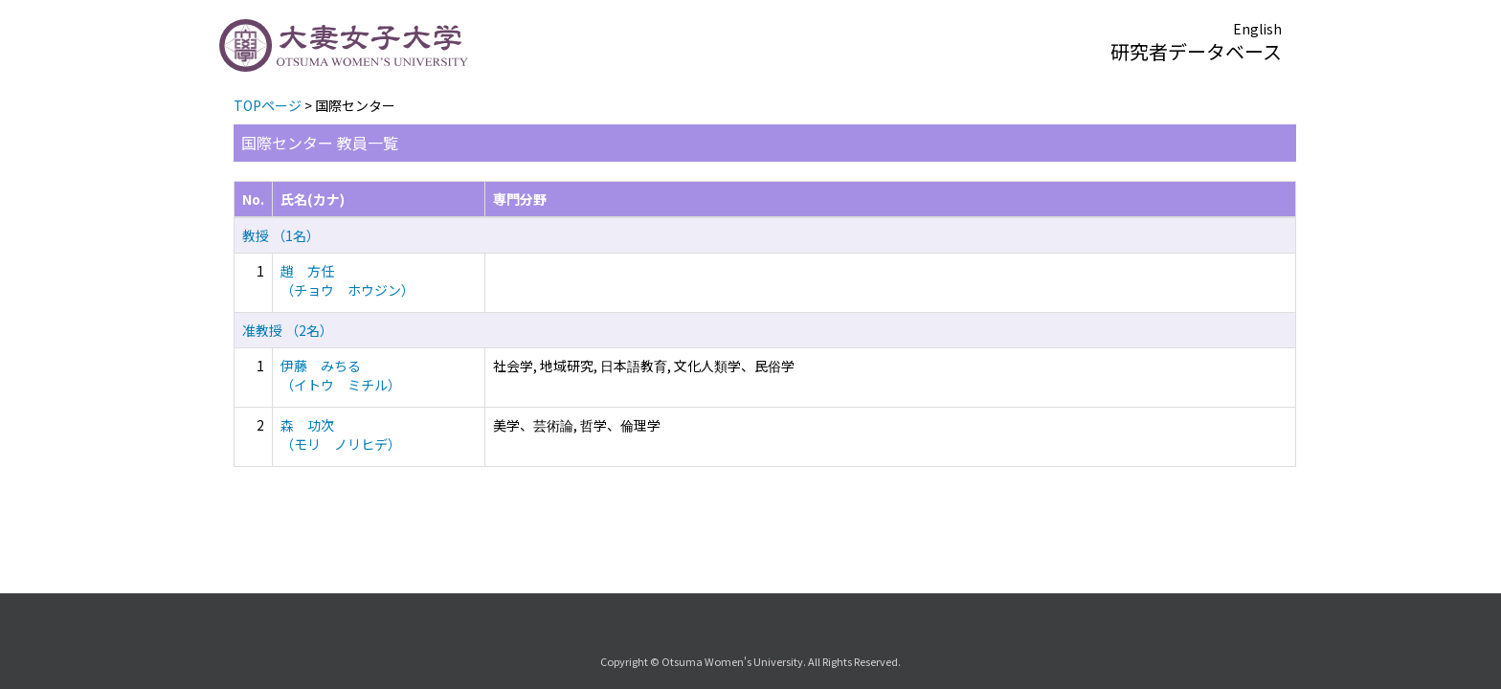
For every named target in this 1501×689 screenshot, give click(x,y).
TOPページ (268, 105)
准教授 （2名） (287, 330)
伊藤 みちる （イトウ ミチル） (340, 375)
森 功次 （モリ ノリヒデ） (340, 434)
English (1257, 28)
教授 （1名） (281, 235)
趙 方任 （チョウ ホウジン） (347, 280)
